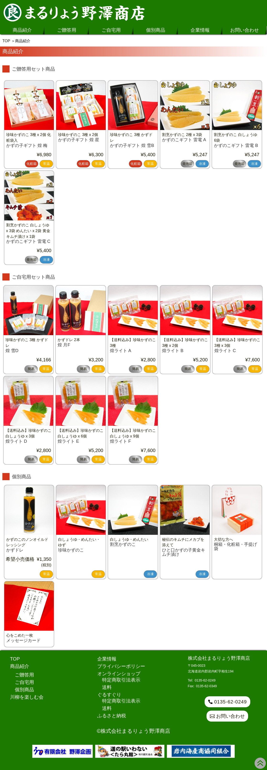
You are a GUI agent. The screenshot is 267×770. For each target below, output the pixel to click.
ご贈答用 (66, 30)
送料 (107, 687)
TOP (6, 41)
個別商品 (155, 30)
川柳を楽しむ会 (27, 697)
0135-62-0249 (230, 701)
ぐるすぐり (109, 694)
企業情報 (200, 30)
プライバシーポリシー (121, 666)
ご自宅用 (111, 30)
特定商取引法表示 (121, 679)
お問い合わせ (244, 30)
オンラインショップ (118, 673)
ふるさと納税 (111, 715)
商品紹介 (22, 30)
